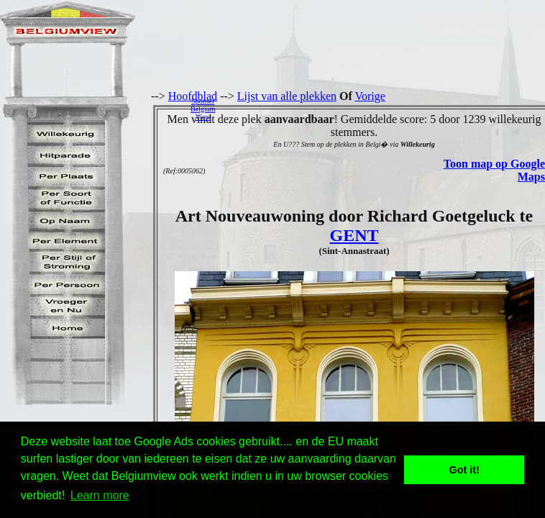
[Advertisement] (384, 108)
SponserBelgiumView (203, 109)
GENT (353, 235)
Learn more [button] (99, 495)
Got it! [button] (464, 470)
